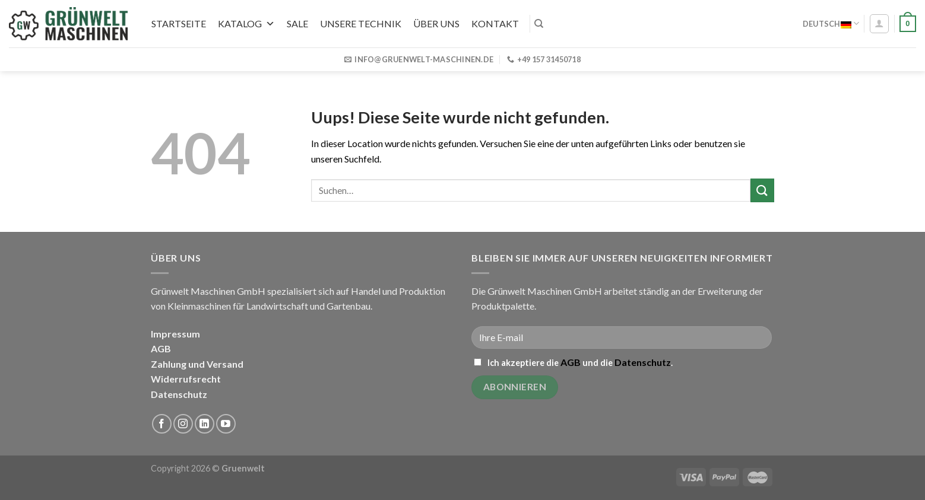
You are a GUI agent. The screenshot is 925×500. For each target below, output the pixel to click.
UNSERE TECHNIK (360, 23)
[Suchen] (538, 23)
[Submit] (762, 190)
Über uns (436, 23)
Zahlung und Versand (197, 364)
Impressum (175, 333)
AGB (161, 348)
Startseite (178, 23)
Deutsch (831, 23)
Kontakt (495, 23)
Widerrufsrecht (186, 378)
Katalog (246, 23)
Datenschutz (179, 394)
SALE (297, 23)
